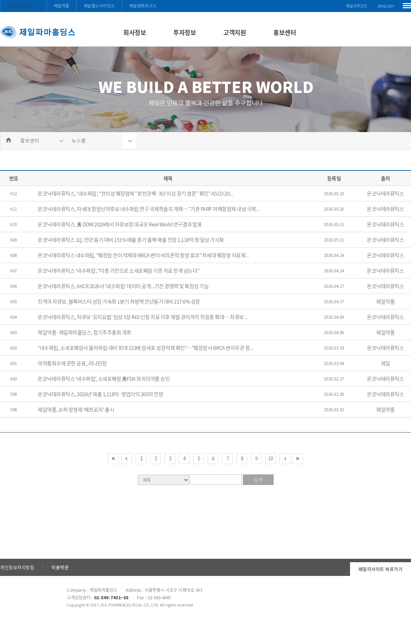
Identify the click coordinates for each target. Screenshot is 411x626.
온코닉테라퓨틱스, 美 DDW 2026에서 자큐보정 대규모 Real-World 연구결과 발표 (120, 224)
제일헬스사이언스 (99, 6)
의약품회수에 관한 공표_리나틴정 (72, 363)
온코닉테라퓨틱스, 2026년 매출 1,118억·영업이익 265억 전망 (100, 394)
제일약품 (62, 6)
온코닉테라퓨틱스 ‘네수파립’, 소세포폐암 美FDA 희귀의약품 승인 (104, 378)
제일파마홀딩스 (23, 5)
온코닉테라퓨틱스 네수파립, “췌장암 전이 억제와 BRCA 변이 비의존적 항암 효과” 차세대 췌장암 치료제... (143, 255)
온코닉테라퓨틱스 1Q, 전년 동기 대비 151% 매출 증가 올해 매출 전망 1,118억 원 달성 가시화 (131, 240)
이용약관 (59, 567)
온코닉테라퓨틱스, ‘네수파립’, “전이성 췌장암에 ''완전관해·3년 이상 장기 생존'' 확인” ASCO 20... (135, 193)
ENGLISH (386, 6)
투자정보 (184, 32)
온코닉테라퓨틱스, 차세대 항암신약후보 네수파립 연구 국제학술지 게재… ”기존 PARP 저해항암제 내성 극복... (149, 209)
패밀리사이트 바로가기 (381, 569)
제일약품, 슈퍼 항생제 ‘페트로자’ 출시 (76, 409)
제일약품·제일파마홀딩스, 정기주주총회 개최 (84, 332)
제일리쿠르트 (357, 6)
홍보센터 (284, 32)
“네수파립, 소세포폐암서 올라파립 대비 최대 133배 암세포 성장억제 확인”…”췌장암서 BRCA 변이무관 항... (145, 348)
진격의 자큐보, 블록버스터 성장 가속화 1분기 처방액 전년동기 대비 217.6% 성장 (119, 301)
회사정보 (134, 32)
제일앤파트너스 (143, 6)
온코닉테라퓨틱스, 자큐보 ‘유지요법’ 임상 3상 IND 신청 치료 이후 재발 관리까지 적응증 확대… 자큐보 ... (143, 317)
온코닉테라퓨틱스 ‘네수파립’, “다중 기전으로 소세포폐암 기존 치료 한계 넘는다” (118, 270)
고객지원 (234, 32)
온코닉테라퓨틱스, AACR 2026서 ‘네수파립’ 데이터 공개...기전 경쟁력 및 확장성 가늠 (123, 286)
